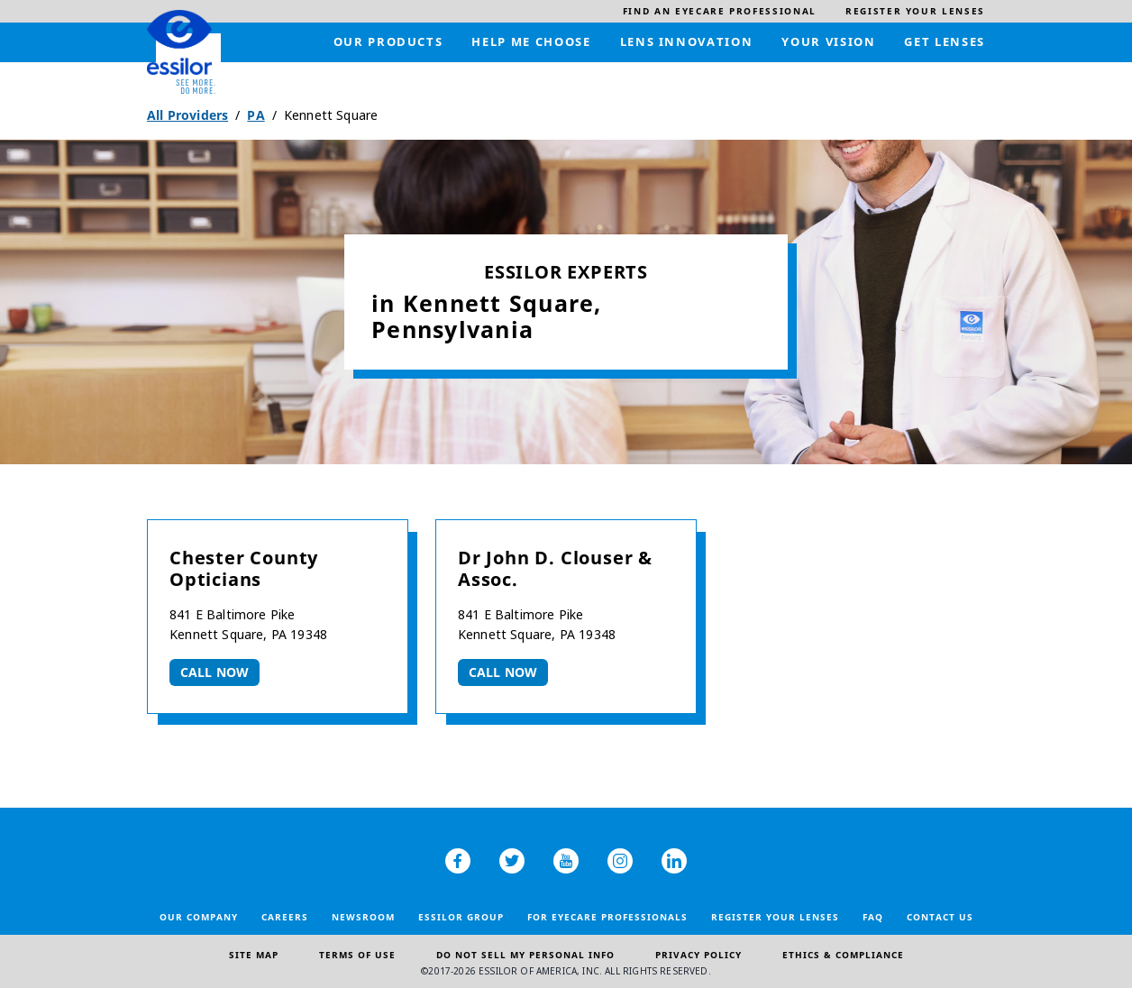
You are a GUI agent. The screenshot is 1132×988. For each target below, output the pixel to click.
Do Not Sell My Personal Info (525, 954)
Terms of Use (357, 954)
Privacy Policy (698, 954)
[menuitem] (720, 11)
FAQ (873, 916)
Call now (214, 672)
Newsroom (363, 916)
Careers (284, 916)
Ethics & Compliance (843, 954)
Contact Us (940, 916)
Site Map (253, 954)
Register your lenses (775, 916)
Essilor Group (461, 916)
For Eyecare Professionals (607, 916)
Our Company (199, 916)
